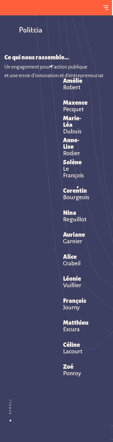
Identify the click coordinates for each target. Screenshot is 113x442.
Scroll (10, 406)
